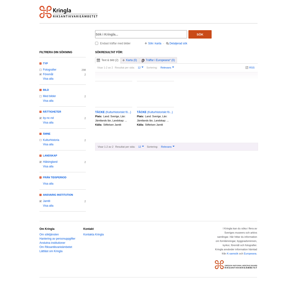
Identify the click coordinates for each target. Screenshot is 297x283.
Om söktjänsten (49, 234)
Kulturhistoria (51, 140)
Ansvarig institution (58, 194)
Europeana (250, 253)
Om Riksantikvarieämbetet (55, 247)
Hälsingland (50, 161)
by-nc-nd (48, 118)
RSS (252, 67)
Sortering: (152, 67)
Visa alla (48, 78)
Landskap (50, 155)
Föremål (48, 74)
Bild (46, 89)
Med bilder (49, 96)
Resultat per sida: (125, 67)
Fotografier (49, 69)
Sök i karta (154, 43)
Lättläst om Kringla (50, 251)
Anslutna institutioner (52, 242)
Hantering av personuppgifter (57, 238)
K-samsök (232, 253)
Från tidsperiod (54, 177)
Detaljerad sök (178, 43)
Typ (45, 63)
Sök (200, 34)
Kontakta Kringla (93, 234)
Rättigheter (52, 111)
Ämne (46, 133)
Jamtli (46, 201)
